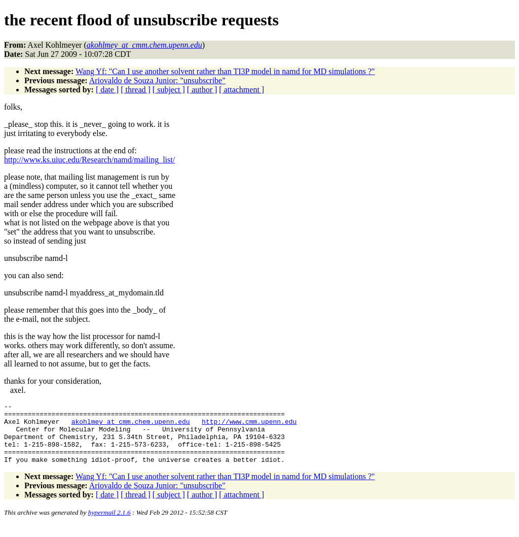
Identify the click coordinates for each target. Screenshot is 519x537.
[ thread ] (136, 89)
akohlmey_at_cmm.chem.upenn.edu (130, 425)
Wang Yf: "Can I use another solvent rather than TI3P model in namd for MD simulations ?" (225, 71)
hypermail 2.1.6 (109, 524)
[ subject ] (169, 89)
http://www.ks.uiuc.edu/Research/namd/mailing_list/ (89, 159)
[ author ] (202, 89)
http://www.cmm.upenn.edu (249, 425)
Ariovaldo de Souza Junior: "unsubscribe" (157, 80)
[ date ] (107, 89)
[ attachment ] (241, 89)
